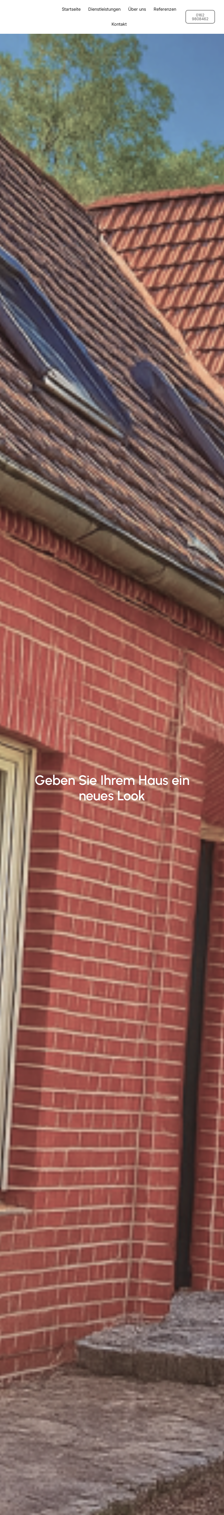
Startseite (71, 9)
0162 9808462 (200, 17)
